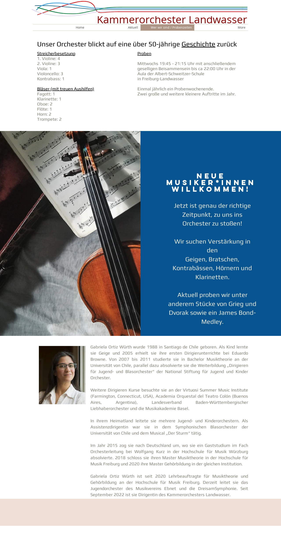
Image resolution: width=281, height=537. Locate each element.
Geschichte (198, 44)
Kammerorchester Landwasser (172, 19)
